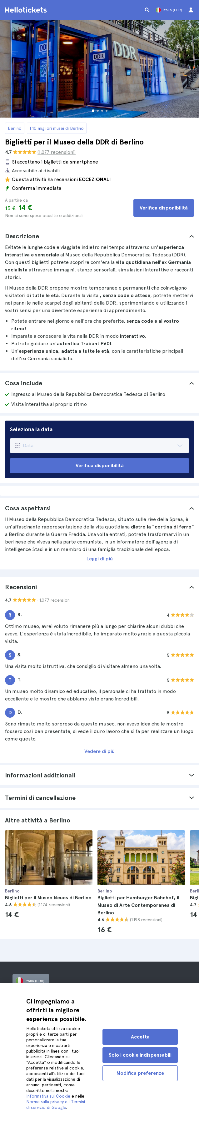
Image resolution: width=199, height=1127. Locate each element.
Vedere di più (99, 751)
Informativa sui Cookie (48, 1096)
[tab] (99, 236)
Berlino (15, 128)
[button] (99, 236)
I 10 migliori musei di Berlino (57, 128)
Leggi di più (100, 559)
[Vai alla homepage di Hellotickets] (27, 10)
